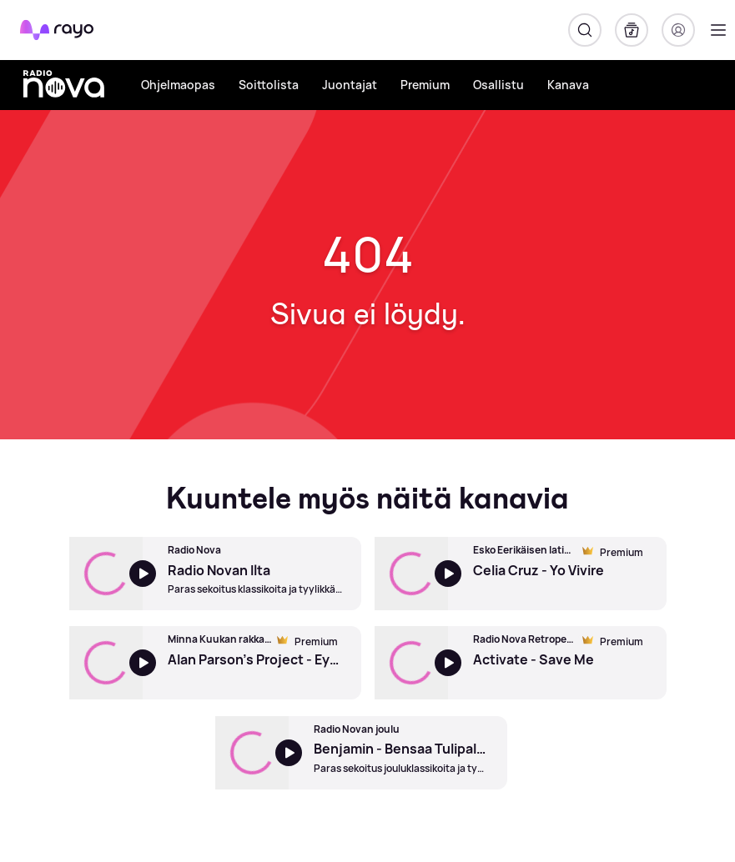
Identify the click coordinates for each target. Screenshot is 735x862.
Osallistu (498, 85)
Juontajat (349, 85)
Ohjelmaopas (178, 85)
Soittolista (269, 85)
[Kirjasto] (631, 30)
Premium (425, 85)
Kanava (568, 85)
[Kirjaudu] (678, 30)
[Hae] (585, 30)
